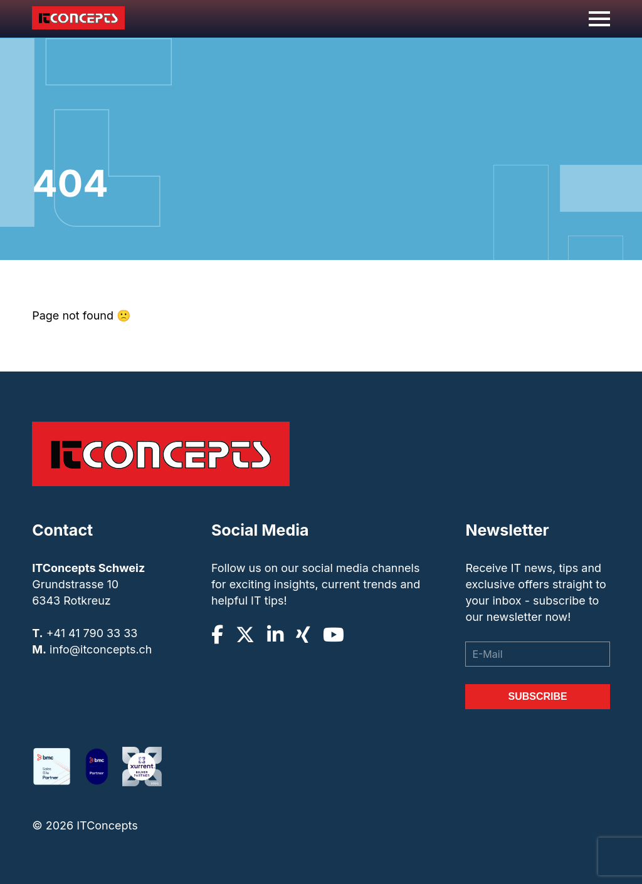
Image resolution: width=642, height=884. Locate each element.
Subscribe (537, 696)
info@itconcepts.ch (101, 649)
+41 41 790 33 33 (92, 633)
